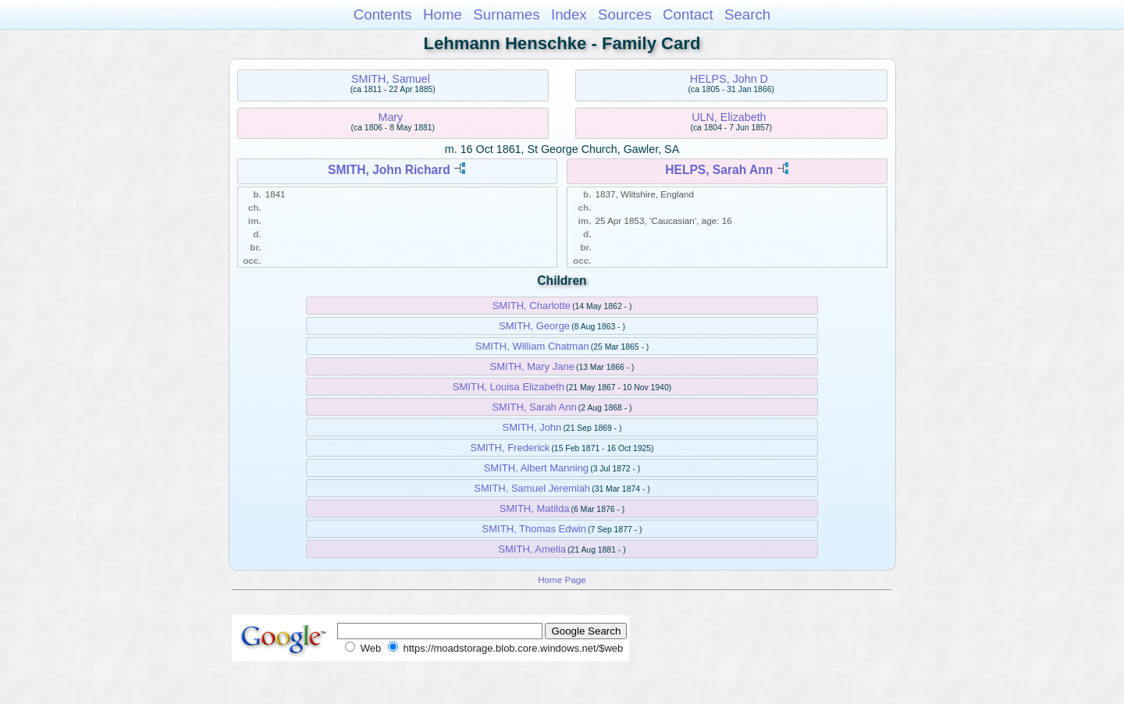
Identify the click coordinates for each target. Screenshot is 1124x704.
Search (747, 14)
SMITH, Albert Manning (536, 468)
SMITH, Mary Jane (532, 366)
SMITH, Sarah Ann (534, 407)
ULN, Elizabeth (729, 117)
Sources (625, 14)
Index (569, 14)
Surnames (506, 14)
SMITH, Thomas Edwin (534, 529)
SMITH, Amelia (532, 549)
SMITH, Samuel (390, 79)
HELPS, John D (729, 79)
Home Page (562, 579)
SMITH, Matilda (535, 508)
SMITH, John (531, 427)
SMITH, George (534, 326)
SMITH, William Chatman (532, 346)
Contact (688, 14)
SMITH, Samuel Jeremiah (532, 488)
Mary (391, 117)
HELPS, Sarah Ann (719, 169)
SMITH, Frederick (510, 447)
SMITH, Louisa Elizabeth (508, 387)
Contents (383, 14)
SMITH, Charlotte (532, 305)
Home (442, 14)
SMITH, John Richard (389, 169)
